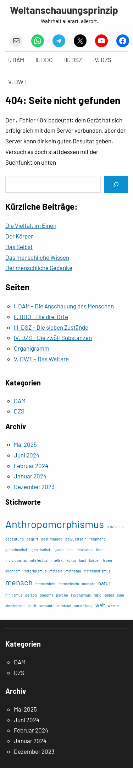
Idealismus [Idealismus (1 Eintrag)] (84, 549)
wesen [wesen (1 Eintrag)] (113, 605)
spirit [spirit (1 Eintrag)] (32, 605)
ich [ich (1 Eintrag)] (70, 549)
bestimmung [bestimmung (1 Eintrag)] (51, 539)
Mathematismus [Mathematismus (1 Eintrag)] (97, 571)
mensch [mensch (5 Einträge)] (19, 582)
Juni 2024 (26, 455)
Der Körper (19, 236)
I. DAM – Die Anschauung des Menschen (64, 305)
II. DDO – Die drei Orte (41, 316)
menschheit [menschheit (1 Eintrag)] (45, 583)
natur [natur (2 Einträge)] (104, 583)
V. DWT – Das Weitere (41, 358)
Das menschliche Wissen (37, 257)
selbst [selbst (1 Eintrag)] (109, 595)
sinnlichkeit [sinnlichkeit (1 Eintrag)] (15, 605)
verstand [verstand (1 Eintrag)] (64, 605)
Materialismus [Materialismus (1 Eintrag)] (34, 571)
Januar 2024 (30, 475)
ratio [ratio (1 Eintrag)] (97, 595)
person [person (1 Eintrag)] (31, 595)
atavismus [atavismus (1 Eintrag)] (115, 526)
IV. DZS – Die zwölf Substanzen (53, 337)
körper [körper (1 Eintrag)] (94, 560)
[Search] (116, 184)
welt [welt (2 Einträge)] (100, 605)
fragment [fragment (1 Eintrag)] (97, 539)
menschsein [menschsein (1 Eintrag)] (69, 583)
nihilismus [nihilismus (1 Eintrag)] (13, 595)
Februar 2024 (31, 465)
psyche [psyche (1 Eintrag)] (62, 595)
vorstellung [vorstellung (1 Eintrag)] (83, 605)
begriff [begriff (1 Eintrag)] (32, 539)
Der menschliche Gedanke (38, 267)
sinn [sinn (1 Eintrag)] (120, 595)
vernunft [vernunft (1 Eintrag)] (46, 605)
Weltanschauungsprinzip (64, 10)
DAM (20, 400)
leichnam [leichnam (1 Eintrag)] (13, 571)
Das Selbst (19, 246)
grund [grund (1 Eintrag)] (60, 549)
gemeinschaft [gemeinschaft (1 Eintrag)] (17, 549)
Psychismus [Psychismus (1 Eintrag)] (81, 595)
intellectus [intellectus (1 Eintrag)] (39, 560)
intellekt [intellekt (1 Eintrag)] (57, 560)
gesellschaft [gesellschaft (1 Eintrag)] (42, 549)
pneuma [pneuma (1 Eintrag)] (46, 595)
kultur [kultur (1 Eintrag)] (71, 560)
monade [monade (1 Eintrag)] (88, 583)
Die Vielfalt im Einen (30, 225)
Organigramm (31, 348)
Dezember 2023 (34, 486)
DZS (19, 411)
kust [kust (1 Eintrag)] (82, 560)
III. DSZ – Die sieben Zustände (51, 327)
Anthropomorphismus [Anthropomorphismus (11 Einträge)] (54, 524)
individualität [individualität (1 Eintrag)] (16, 560)
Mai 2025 (25, 444)
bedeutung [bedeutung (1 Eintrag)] (14, 539)
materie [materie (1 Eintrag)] (55, 571)
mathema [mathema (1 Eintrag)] (73, 571)
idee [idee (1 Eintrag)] (100, 549)
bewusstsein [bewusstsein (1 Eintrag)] (76, 539)
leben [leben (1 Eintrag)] (107, 560)
